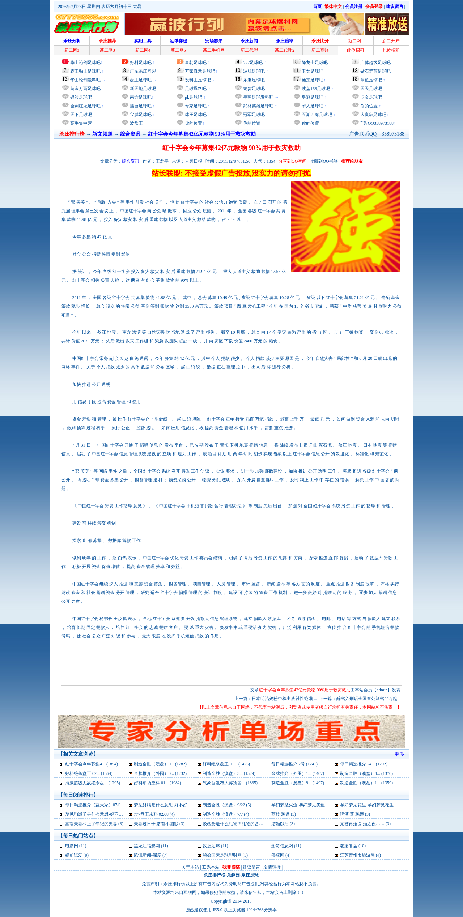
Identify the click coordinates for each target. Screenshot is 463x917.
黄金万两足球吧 (85, 88)
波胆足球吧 (254, 71)
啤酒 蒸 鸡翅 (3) (355, 814)
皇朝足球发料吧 (257, 97)
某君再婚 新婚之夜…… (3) (365, 823)
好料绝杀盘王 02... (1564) (88, 773)
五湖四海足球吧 (316, 114)
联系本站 (211, 867)
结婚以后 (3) (283, 823)
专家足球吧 (195, 105)
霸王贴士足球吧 (85, 71)
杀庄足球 (250, 875)
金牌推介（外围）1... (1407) (297, 773)
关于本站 (190, 867)
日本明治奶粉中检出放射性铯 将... (284, 698)
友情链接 (272, 867)
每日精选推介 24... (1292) (363, 764)
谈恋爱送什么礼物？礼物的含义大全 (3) (240, 823)
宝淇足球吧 (141, 114)
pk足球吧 (193, 97)
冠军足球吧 (253, 114)
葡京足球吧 (312, 79)
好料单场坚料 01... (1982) (157, 782)
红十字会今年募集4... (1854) (91, 764)
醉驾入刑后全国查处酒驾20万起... (368, 698)
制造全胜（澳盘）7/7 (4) (226, 814)
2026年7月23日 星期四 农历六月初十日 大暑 (99, 6)
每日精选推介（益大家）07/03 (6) (97, 804)
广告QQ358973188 (376, 123)
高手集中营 (80, 123)
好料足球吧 (141, 62)
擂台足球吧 (140, 105)
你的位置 (193, 123)
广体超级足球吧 (375, 62)
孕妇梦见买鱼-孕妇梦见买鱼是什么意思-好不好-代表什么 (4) (328, 804)
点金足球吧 (370, 97)
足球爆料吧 (196, 88)
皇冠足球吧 (312, 97)
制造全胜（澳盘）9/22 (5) (227, 804)
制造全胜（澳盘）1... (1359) (366, 782)
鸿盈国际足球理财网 (222, 855)
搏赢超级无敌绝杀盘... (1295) (92, 782)
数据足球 (211, 845)
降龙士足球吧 (315, 62)
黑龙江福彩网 (147, 845)
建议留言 (251, 867)
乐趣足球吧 (254, 79)
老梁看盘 (348, 845)
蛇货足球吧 (254, 88)
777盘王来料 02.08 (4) (154, 814)
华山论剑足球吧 (85, 62)
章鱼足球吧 (371, 79)
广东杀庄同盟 (143, 71)
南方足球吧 (140, 97)
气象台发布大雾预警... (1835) (230, 782)
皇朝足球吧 (196, 62)
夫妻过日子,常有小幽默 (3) (159, 823)
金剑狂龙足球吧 (85, 105)
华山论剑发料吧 (85, 79)
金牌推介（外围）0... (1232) (160, 773)
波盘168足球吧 (316, 88)
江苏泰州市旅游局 (357, 855)
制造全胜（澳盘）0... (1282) (160, 764)
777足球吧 (253, 62)
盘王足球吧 (141, 79)
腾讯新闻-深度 (147, 855)
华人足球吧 (312, 105)
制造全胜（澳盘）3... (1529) (229, 773)
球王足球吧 (195, 114)
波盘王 (136, 123)
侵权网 (277, 855)
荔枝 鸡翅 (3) (283, 814)
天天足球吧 (370, 88)
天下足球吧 (80, 114)
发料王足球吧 (198, 79)
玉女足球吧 (312, 71)
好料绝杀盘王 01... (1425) (226, 764)
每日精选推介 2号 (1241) (294, 764)
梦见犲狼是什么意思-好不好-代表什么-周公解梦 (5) (182, 804)
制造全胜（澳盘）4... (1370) (366, 773)
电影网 (71, 845)
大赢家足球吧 (372, 114)
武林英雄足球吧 (257, 105)
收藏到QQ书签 (323, 161)
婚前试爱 (73, 855)
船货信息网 (282, 845)
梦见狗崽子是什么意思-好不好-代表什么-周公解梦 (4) (116, 814)
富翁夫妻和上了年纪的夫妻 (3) (94, 823)
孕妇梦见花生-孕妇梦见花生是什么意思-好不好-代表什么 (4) (397, 804)
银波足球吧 (81, 97)
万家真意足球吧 (200, 71)
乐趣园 (233, 875)
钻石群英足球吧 (375, 71)
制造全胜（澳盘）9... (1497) (297, 782)
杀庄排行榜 (214, 875)
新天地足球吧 (142, 88)
